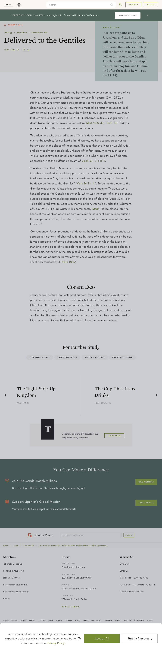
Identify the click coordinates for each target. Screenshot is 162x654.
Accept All (102, 638)
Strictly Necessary (139, 638)
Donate (150, 5)
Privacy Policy (56, 643)
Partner (133, 5)
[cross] (148, 15)
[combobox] (76, 4)
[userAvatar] (120, 5)
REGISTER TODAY (128, 15)
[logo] (19, 5)
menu (9, 4)
